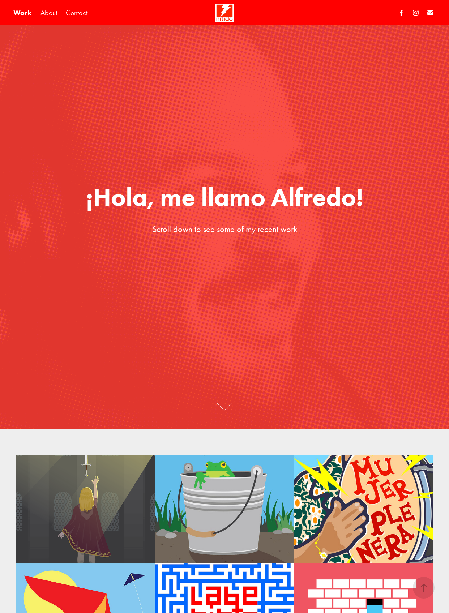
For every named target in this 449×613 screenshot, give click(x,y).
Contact (76, 12)
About (48, 12)
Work (22, 12)
